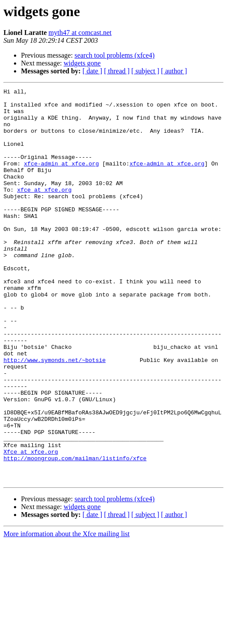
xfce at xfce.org (44, 210)
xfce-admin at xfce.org (61, 179)
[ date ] (92, 71)
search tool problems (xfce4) (115, 55)
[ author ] (174, 71)
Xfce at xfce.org (30, 525)
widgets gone (82, 63)
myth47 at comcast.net (79, 32)
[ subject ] (145, 71)
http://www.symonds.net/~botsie (54, 415)
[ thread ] (117, 71)
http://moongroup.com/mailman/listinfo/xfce (75, 533)
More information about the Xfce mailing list (66, 612)
